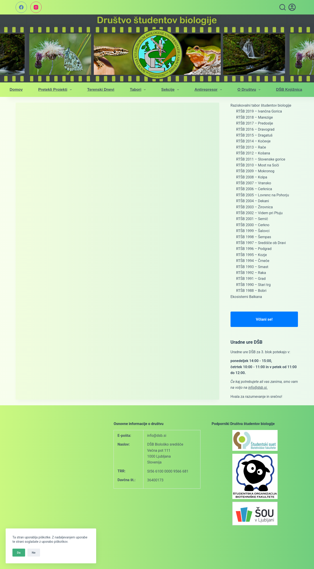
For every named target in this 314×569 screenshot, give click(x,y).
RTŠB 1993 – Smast (252, 267)
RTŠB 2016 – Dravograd (255, 129)
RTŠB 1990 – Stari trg (253, 285)
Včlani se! (264, 319)
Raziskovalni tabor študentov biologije (261, 105)
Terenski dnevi (100, 89)
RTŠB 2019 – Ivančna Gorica (259, 111)
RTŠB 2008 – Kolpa (251, 177)
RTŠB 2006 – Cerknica (254, 189)
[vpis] (292, 7)
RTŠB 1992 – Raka (251, 273)
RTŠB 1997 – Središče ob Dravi (261, 243)
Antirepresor (209, 89)
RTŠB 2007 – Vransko (253, 183)
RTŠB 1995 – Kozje (251, 255)
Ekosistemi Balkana (246, 297)
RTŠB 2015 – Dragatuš (254, 135)
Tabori (138, 89)
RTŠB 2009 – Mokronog (255, 171)
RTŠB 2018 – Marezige (254, 117)
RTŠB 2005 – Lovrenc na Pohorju (262, 195)
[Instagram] (36, 7)
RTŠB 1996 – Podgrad (253, 249)
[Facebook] (21, 7)
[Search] (282, 7)
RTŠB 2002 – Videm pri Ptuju (259, 213)
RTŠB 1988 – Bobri (251, 290)
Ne (34, 552)
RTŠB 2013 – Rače (251, 147)
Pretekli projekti (56, 89)
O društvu (250, 89)
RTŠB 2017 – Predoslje (254, 123)
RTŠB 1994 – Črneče (252, 261)
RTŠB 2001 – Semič (252, 219)
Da (19, 552)
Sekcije (171, 89)
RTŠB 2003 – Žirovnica (254, 207)
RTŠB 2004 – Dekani (252, 201)
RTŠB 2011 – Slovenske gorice (260, 159)
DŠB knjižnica (289, 89)
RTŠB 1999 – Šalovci (253, 231)
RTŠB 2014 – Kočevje (253, 141)
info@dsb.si (156, 435)
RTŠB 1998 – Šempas (253, 237)
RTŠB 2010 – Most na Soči (257, 165)
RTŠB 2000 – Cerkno (252, 225)
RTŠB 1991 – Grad (251, 278)
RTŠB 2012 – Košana (253, 153)
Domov (16, 89)
